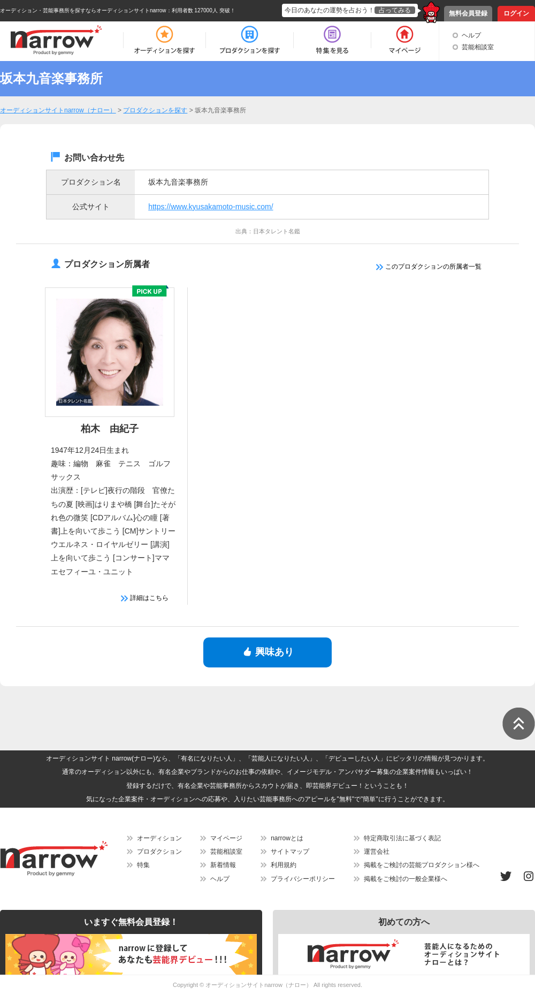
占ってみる (395, 10)
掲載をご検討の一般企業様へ (405, 879)
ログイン (516, 13)
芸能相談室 (478, 47)
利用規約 (283, 865)
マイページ (226, 838)
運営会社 (376, 851)
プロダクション (159, 851)
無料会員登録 (468, 13)
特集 (143, 865)
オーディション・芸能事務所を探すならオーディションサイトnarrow (83, 10)
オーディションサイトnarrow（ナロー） (258, 985)
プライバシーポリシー (303, 879)
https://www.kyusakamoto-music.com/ (210, 206)
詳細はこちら (145, 598)
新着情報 (223, 865)
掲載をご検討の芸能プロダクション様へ (421, 865)
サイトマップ (290, 851)
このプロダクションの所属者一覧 (429, 266)
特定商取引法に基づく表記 (402, 838)
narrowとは (287, 838)
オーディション (159, 838)
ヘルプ (471, 35)
